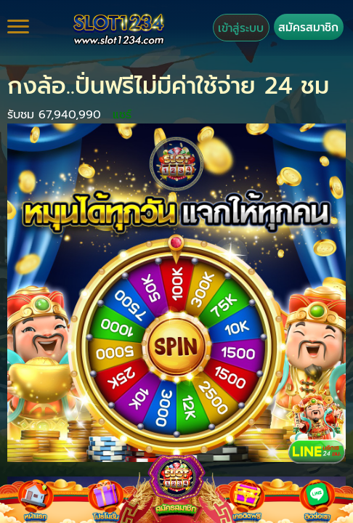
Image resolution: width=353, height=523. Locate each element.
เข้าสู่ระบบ (241, 28)
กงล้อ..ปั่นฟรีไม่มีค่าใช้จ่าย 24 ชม (168, 86)
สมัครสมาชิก (308, 27)
